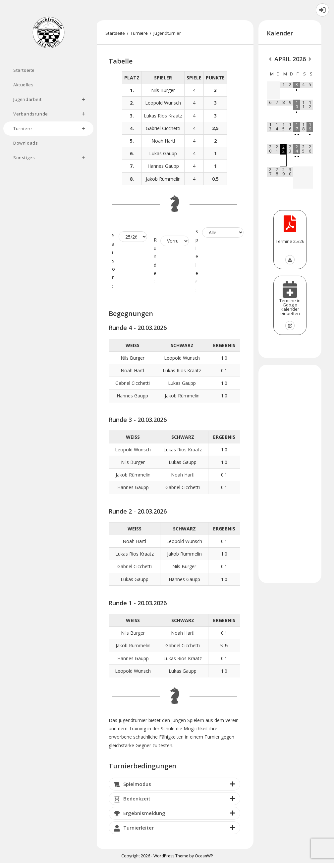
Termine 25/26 (290, 241)
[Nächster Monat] (309, 59)
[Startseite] (115, 33)
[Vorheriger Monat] (270, 59)
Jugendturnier (167, 33)
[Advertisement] (289, 474)
